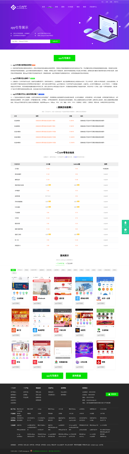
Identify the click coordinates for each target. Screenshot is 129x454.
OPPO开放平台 (31, 418)
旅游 (93, 270)
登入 (103, 2)
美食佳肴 (107, 270)
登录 (76, 157)
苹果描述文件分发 (83, 425)
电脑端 (29, 413)
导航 (81, 270)
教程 (84, 7)
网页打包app (51, 409)
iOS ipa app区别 (73, 425)
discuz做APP (60, 445)
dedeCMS (33, 270)
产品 (50, 7)
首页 (43, 7)
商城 (26, 270)
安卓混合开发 (51, 436)
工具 (87, 270)
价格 (56, 7)
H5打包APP (41, 429)
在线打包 (19, 425)
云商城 (60, 413)
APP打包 (32, 445)
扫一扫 (29, 420)
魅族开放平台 (62, 418)
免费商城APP (93, 409)
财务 (114, 270)
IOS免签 (70, 7)
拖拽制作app (103, 436)
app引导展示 (64, 58)
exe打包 (101, 445)
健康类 (42, 270)
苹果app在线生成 (21, 429)
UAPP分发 (19, 411)
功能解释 (106, 174)
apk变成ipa (19, 436)
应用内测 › (39, 400)
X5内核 (91, 420)
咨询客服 (76, 376)
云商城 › (25, 394)
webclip (49, 445)
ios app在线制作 (52, 434)
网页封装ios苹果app (63, 434)
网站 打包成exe (41, 425)
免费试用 (55, 41)
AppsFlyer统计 (72, 420)
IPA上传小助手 (69, 445)
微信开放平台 (72, 418)
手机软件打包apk (42, 434)
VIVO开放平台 (41, 418)
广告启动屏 (40, 420)
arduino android (62, 436)
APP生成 (37, 445)
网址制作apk (82, 434)
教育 (75, 270)
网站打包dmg (72, 409)
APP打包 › (26, 392)
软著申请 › (39, 397)
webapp (39, 409)
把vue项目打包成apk (105, 429)
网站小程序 (30, 409)
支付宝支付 (82, 420)
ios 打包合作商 (72, 434)
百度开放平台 (93, 418)
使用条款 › (13, 394)
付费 (66, 157)
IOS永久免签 (103, 409)
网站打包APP (20, 409)
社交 (100, 270)
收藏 (111, 2)
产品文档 (25, 397)
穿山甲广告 (103, 420)
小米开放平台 (51, 418)
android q (81, 436)
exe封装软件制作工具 (32, 428)
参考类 (56, 270)
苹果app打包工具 (63, 429)
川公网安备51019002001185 (39, 451)
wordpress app (94, 445)
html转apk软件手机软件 (73, 428)
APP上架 (61, 409)
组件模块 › (64, 394)
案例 (62, 7)
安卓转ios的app (31, 434)
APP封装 (43, 445)
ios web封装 (93, 434)
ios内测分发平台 (31, 425)
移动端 (18, 413)
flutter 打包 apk (41, 436)
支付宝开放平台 (83, 418)
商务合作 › (51, 392)
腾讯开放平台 (103, 418)
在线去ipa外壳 (30, 436)
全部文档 (19, 415)
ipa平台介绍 (72, 436)
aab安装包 (81, 409)
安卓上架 (26, 445)
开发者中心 (93, 7)
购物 (69, 270)
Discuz (20, 270)
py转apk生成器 (83, 429)
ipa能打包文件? (93, 429)
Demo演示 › (64, 392)
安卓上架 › (39, 394)
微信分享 (50, 420)
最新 (13, 270)
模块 (78, 7)
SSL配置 (92, 413)
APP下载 (102, 413)
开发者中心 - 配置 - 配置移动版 (53, 111)
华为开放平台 (20, 418)
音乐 (14, 273)
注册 (107, 2)
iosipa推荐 (92, 436)
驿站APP (53, 445)
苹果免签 (50, 413)
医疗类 (49, 270)
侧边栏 (60, 420)
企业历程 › (13, 403)
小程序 (39, 413)
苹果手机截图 (78, 445)
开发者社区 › (51, 394)
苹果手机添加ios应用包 (52, 428)
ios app (18, 434)
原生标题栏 (20, 420)
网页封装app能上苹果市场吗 (105, 433)
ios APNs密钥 (103, 425)
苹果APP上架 (86, 445)
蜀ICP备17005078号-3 (54, 451)
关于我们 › (13, 392)
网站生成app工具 (94, 425)
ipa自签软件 (61, 425)
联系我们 (84, 388)
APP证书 (81, 413)
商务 (63, 270)
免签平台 (50, 425)
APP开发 (20, 445)
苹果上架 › (39, 392)
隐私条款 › (13, 397)
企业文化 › (13, 400)
